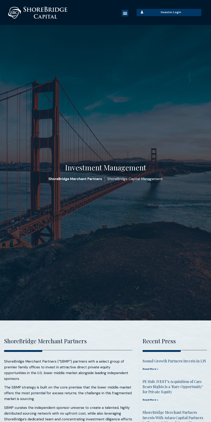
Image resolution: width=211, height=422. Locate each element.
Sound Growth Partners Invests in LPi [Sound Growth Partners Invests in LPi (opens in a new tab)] (174, 360)
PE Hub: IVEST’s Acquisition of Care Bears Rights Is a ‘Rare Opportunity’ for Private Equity (173, 386)
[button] (125, 13)
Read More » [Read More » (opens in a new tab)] (150, 369)
